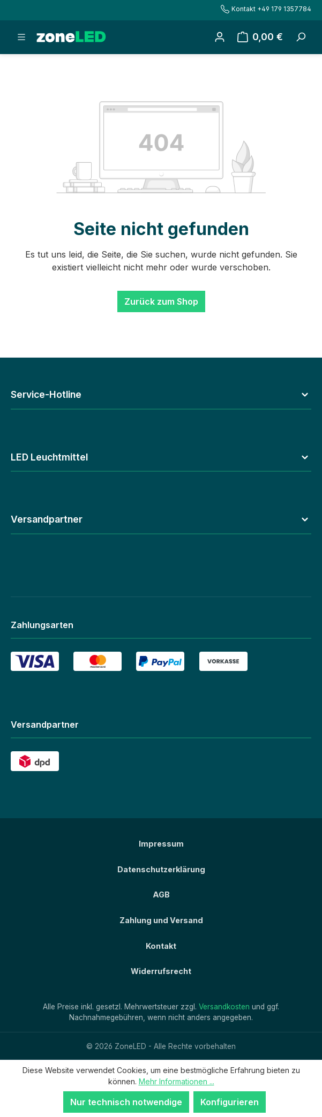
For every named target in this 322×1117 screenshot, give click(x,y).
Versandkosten (224, 1006)
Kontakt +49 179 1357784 (266, 9)
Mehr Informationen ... (176, 1081)
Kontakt (161, 945)
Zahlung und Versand (161, 920)
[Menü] (21, 37)
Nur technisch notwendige (126, 1102)
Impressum (161, 843)
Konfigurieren (229, 1102)
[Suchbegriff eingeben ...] (300, 37)
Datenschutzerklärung (161, 869)
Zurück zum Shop (161, 301)
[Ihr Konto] (219, 37)
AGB (161, 894)
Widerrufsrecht (161, 971)
